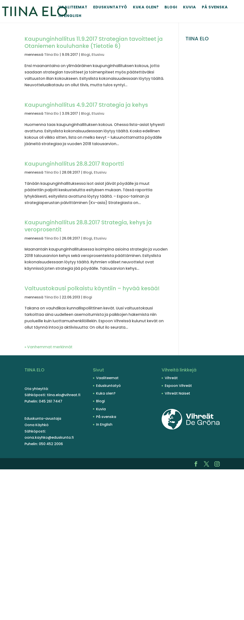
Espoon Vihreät (178, 385)
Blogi (171, 8)
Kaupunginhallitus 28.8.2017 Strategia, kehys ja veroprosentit (88, 226)
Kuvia (189, 8)
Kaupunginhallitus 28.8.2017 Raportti (74, 163)
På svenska (215, 8)
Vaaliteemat (73, 8)
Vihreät (171, 377)
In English (70, 16)
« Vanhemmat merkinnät (48, 347)
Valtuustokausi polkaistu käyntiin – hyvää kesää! (92, 288)
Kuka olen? (146, 8)
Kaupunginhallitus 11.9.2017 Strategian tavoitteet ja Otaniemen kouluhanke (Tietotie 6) (94, 42)
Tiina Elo (51, 54)
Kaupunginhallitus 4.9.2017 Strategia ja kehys (86, 105)
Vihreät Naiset (177, 393)
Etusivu (98, 54)
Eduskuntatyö (110, 8)
